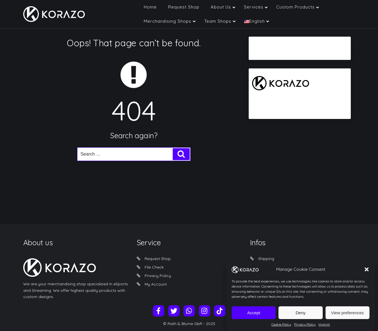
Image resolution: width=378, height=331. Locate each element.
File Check (154, 267)
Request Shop (158, 258)
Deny (300, 317)
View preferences (347, 317)
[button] (366, 273)
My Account (156, 284)
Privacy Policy (158, 275)
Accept (253, 317)
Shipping (266, 258)
